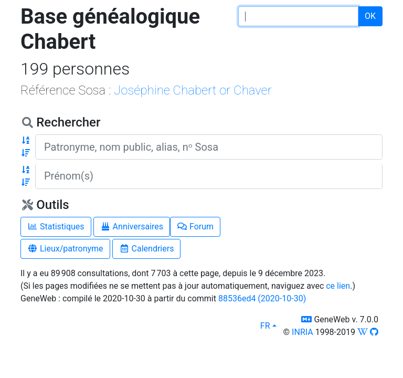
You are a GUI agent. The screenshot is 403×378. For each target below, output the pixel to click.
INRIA (302, 332)
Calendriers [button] (146, 249)
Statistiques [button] (55, 227)
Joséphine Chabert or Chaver (193, 90)
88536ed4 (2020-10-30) (262, 298)
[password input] (298, 16)
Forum (195, 227)
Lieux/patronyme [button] (65, 249)
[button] (25, 140)
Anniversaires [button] (131, 227)
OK (370, 16)
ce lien (338, 286)
